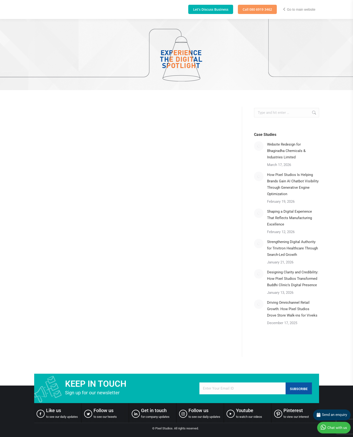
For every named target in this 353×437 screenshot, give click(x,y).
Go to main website (299, 9)
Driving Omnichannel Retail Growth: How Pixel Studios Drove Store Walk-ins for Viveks (292, 308)
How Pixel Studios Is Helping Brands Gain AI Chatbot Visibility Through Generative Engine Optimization (293, 184)
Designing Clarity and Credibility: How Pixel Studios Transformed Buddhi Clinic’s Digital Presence (292, 278)
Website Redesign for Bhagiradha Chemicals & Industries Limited (286, 150)
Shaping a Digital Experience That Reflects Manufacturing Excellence (289, 217)
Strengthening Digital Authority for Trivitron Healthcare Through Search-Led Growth (292, 248)
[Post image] (259, 146)
